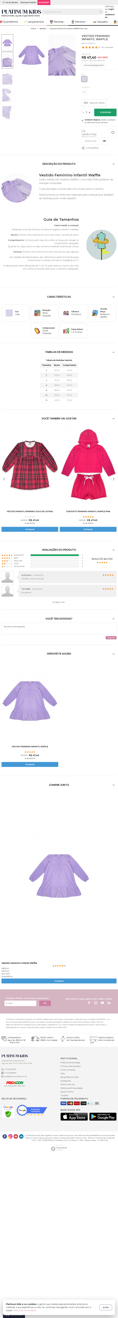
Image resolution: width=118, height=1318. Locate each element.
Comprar (105, 112)
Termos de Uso (67, 1084)
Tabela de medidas (94, 102)
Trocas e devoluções (70, 1066)
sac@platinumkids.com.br (15, 1076)
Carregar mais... (59, 602)
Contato (64, 1095)
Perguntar (111, 638)
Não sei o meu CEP (89, 136)
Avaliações (65, 1081)
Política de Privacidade (71, 1088)
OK (45, 1003)
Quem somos (67, 1091)
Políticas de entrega (70, 1062)
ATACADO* (44, 2)
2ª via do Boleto (10, 2)
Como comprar (67, 1070)
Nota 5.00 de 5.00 (102, 559)
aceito (106, 1307)
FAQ (62, 1073)
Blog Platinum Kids (69, 1077)
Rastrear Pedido (28, 2)
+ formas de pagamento (93, 65)
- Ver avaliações (97, 47)
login (111, 9)
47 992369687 (10, 1069)
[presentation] (4, 479)
